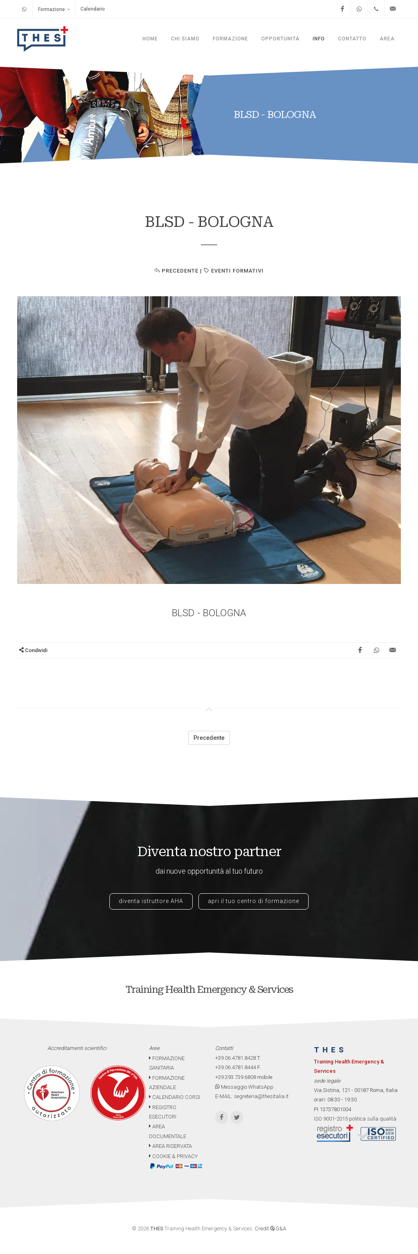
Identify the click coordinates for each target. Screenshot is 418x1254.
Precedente (176, 271)
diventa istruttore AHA (151, 901)
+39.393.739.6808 (235, 1077)
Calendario (92, 9)
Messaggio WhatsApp (244, 1087)
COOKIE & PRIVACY (173, 1156)
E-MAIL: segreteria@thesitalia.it (252, 1096)
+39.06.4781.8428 (235, 1058)
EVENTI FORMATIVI (234, 271)
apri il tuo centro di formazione (253, 901)
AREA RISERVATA (170, 1146)
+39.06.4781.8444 (235, 1067)
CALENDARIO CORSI (174, 1097)
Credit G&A (270, 1228)
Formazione (54, 9)
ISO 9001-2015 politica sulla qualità (355, 1119)
